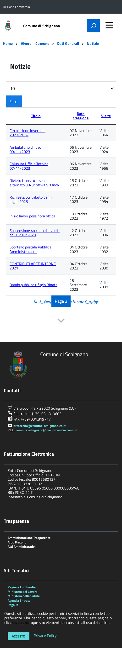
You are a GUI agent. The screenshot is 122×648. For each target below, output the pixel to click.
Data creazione (81, 116)
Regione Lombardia (22, 587)
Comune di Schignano (41, 26)
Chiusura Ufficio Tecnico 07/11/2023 (29, 166)
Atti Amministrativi (22, 546)
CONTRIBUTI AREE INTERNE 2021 (33, 266)
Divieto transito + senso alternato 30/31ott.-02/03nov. (35, 183)
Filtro (14, 101)
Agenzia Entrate (19, 600)
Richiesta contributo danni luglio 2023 (31, 199)
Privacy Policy (45, 636)
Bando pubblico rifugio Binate (33, 285)
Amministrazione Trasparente (29, 537)
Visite (106, 116)
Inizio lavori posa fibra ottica (32, 216)
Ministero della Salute (24, 595)
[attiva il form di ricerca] (93, 25)
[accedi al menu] (109, 25)
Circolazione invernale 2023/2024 (27, 133)
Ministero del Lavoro (22, 591)
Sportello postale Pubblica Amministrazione (30, 249)
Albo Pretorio (17, 542)
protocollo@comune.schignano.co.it (39, 425)
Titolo (36, 116)
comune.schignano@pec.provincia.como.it (47, 429)
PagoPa (13, 604)
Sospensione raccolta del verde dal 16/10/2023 (35, 233)
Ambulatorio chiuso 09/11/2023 (25, 149)
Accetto (18, 636)
